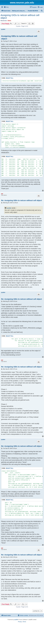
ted (2, 193)
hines (9, 20)
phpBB (16, 619)
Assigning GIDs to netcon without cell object (20, 16)
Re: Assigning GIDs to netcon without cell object (21, 200)
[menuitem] (6, 7)
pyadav (3, 29)
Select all (9, 78)
